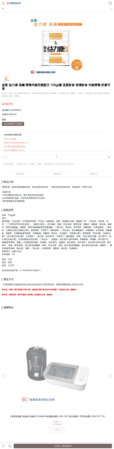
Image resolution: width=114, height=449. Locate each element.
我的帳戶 (18, 403)
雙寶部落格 (29, 417)
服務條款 (43, 403)
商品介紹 (20, 174)
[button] (110, 340)
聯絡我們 (51, 403)
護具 (84, 414)
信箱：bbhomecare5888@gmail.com (16, 389)
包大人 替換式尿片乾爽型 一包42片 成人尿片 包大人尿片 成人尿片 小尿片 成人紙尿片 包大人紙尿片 (92, 347)
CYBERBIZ (60, 439)
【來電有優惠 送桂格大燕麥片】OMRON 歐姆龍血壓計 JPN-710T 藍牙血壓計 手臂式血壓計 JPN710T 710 (22, 347)
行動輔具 (58, 414)
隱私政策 (35, 403)
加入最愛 (8, 164)
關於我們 (10, 403)
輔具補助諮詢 (29, 414)
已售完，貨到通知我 (62, 446)
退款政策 (26, 403)
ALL (22, 417)
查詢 (3, 403)
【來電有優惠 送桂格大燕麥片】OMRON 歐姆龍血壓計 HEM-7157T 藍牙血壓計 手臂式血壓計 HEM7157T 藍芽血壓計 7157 (57, 347)
